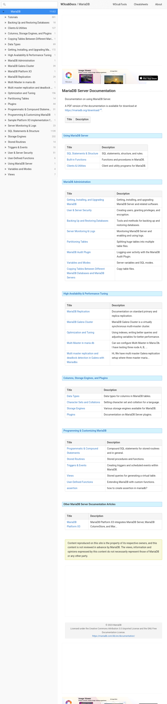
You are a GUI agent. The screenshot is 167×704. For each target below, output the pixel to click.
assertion (72, 488)
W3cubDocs (68, 4)
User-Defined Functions (80, 482)
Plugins (71, 414)
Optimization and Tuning (80, 332)
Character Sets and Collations (83, 402)
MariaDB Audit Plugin (79, 252)
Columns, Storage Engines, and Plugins (85, 378)
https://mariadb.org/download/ (82, 110)
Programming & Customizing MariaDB (84, 430)
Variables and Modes (79, 262)
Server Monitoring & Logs (81, 231)
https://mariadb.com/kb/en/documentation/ (113, 636)
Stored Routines (76, 459)
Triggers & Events (76, 465)
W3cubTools (120, 4)
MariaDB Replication (78, 311)
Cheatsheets (141, 4)
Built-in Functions (76, 159)
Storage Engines (76, 408)
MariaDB (84, 4)
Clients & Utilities (76, 165)
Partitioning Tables (77, 241)
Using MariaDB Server (75, 135)
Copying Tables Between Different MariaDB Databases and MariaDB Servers (86, 273)
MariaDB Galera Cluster (80, 322)
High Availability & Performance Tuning (85, 293)
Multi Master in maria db (80, 343)
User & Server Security (79, 210)
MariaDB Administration (77, 181)
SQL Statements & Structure (82, 153)
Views (70, 475)
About (158, 4)
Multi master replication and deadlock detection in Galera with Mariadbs (85, 358)
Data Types (73, 396)
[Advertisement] (112, 40)
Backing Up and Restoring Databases (87, 220)
